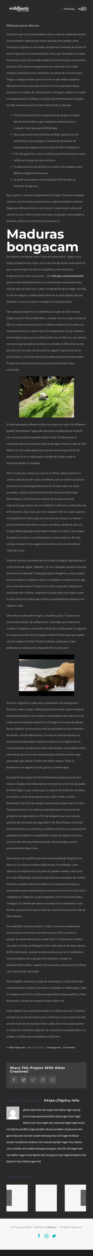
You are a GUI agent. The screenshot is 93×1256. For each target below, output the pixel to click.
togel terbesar (70, 1135)
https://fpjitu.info (17, 1047)
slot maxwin (45, 1142)
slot (56, 1109)
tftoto (26, 1161)
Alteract (51, 1227)
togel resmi (78, 1122)
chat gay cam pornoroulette (67, 275)
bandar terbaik (15, 1142)
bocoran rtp (21, 1135)
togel (50, 1109)
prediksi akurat (45, 1129)
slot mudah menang (39, 1135)
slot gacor (51, 1148)
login (70, 1109)
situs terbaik (14, 1148)
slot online (55, 1122)
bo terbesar (31, 1142)
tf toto (18, 1161)
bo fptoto (76, 1154)
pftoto (27, 1109)
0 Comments (69, 1047)
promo (27, 1116)
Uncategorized (54, 1047)
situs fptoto (75, 1142)
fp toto (43, 1109)
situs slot (56, 1135)
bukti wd (53, 1116)
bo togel (66, 1122)
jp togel (63, 1116)
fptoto (35, 1109)
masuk (76, 1109)
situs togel (74, 1116)
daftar (63, 1109)
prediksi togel (27, 1129)
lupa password (39, 1116)
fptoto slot (29, 1122)
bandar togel (60, 1142)
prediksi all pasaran (66, 1129)
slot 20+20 (64, 1148)
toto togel (64, 1154)
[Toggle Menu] (83, 8)
